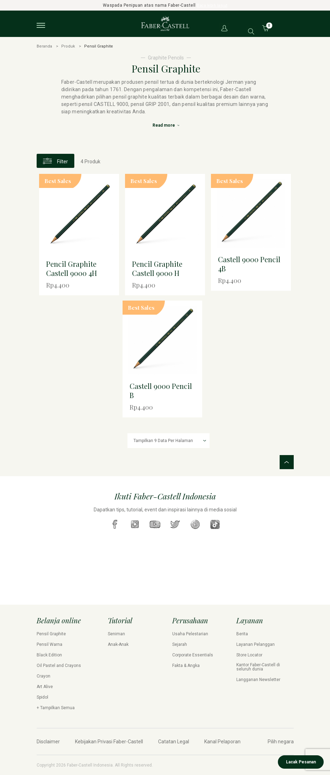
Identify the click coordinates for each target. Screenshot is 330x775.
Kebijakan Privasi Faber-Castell (109, 741)
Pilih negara (281, 741)
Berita (242, 634)
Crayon (43, 676)
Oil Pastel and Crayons (59, 665)
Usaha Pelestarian (190, 634)
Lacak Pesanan (301, 762)
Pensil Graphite (51, 634)
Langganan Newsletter (258, 680)
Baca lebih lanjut (212, 5)
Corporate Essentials (192, 655)
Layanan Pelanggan (255, 644)
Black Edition (49, 655)
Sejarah (179, 644)
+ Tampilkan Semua (56, 708)
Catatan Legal (173, 741)
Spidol (42, 697)
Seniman (116, 634)
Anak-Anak (118, 644)
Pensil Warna (49, 644)
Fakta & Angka (186, 665)
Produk (68, 46)
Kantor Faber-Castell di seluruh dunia (258, 667)
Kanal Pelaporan (222, 741)
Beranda (44, 46)
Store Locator (249, 655)
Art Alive (45, 687)
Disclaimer (48, 741)
